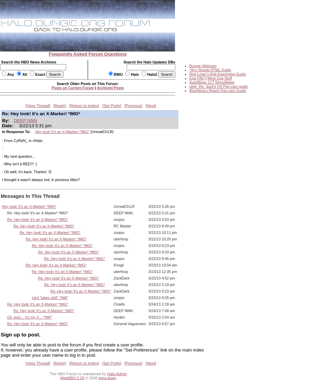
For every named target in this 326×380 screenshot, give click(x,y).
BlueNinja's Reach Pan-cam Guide (217, 90)
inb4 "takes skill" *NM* (50, 298)
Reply (60, 105)
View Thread (37, 105)
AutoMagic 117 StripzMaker (212, 82)
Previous (133, 105)
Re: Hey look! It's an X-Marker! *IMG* (37, 219)
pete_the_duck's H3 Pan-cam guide (218, 86)
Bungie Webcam (203, 66)
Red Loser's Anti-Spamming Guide (217, 74)
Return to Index (84, 105)
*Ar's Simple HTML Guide (210, 70)
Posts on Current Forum (72, 88)
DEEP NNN (25, 120)
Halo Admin (117, 374)
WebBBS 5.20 (72, 378)
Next (151, 105)
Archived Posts (110, 88)
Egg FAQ (197, 78)
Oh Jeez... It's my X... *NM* (29, 317)
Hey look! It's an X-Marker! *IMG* (62, 132)
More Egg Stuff (219, 78)
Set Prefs (111, 105)
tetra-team (107, 378)
